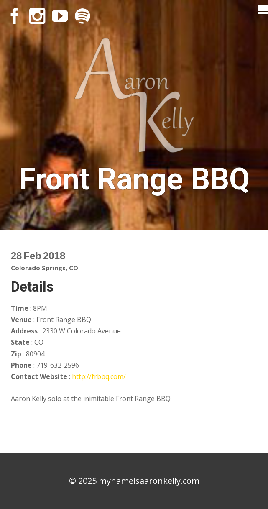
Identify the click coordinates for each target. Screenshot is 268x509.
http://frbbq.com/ (99, 376)
